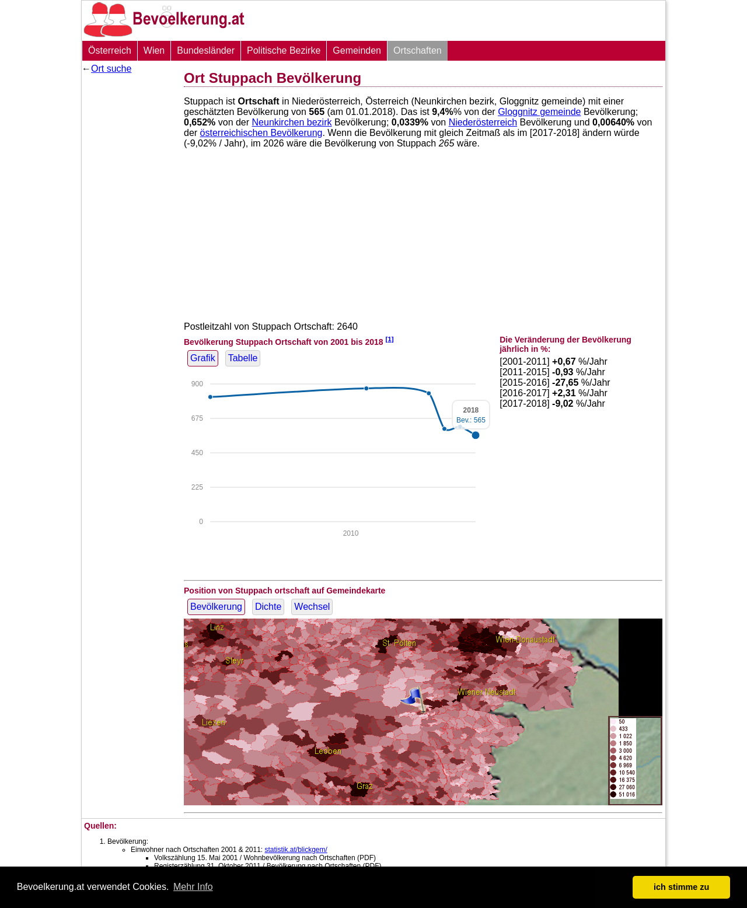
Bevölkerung (216, 607)
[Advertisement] (128, 254)
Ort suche (111, 69)
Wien (154, 50)
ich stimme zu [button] (681, 887)
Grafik (202, 358)
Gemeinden (357, 50)
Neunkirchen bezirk (292, 122)
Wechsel (312, 607)
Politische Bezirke (283, 50)
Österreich (109, 50)
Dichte (268, 607)
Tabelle (243, 358)
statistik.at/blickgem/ (295, 850)
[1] (389, 339)
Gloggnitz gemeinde (539, 112)
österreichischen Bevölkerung (261, 133)
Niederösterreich (483, 122)
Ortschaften (417, 50)
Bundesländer (206, 50)
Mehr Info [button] (193, 887)
